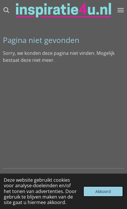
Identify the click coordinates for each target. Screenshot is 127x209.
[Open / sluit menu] (120, 10)
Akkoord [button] (103, 191)
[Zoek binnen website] (6, 10)
